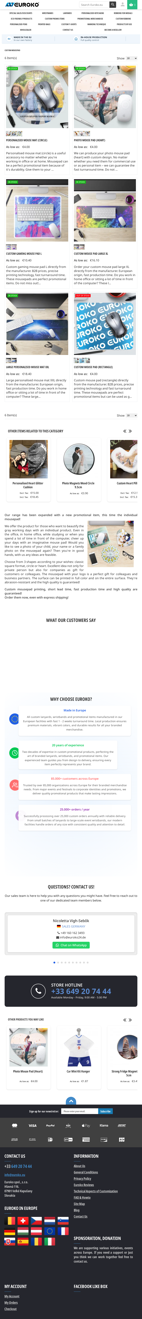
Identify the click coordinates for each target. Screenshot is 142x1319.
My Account (11, 1297)
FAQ (82, 1199)
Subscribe (105, 1113)
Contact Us (80, 1218)
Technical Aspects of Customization (96, 1192)
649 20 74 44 (18, 1168)
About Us (79, 1167)
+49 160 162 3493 (70, 934)
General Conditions (86, 1173)
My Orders (11, 1304)
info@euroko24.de (70, 939)
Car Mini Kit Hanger (78, 1073)
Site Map (79, 1205)
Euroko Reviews (84, 1186)
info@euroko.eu (14, 1176)
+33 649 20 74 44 (81, 992)
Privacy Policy (82, 1180)
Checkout (10, 1310)
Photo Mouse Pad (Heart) (28, 1073)
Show (121, 58)
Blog (77, 1211)
